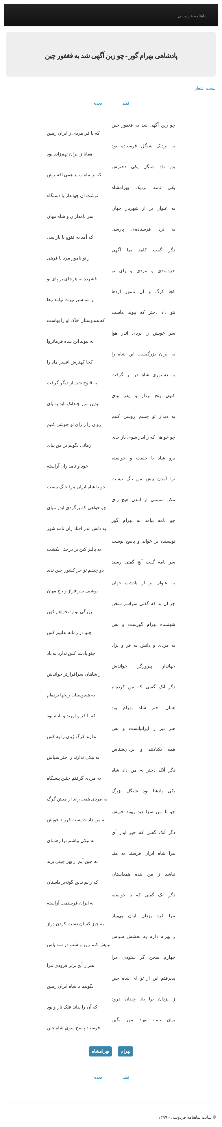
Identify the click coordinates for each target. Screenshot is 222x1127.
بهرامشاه (100, 1051)
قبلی (125, 103)
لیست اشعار (205, 88)
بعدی (97, 103)
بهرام (125, 1051)
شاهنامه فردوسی (193, 16)
